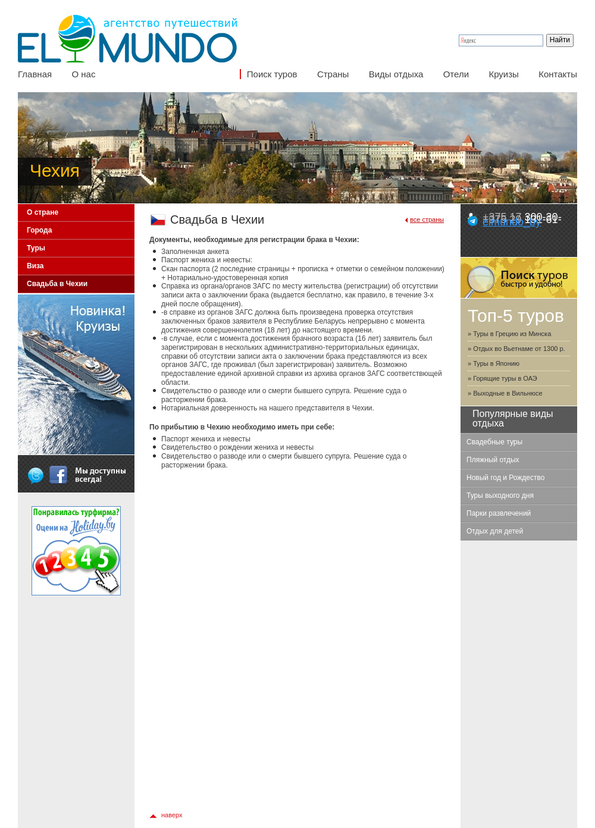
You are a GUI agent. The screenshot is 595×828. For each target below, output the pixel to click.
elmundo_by (512, 222)
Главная (35, 74)
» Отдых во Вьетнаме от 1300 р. (516, 348)
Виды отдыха (396, 74)
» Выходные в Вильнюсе (505, 393)
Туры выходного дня (500, 495)
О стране (42, 212)
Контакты (557, 74)
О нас (83, 74)
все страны (427, 219)
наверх (172, 814)
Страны (333, 74)
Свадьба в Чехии (57, 284)
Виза (35, 266)
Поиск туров (272, 74)
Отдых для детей (494, 531)
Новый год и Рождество (505, 477)
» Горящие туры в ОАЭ (502, 378)
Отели (456, 74)
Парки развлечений (498, 513)
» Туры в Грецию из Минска (509, 333)
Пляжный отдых (492, 460)
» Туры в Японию (493, 363)
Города (39, 230)
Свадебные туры (494, 442)
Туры (36, 248)
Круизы (503, 74)
